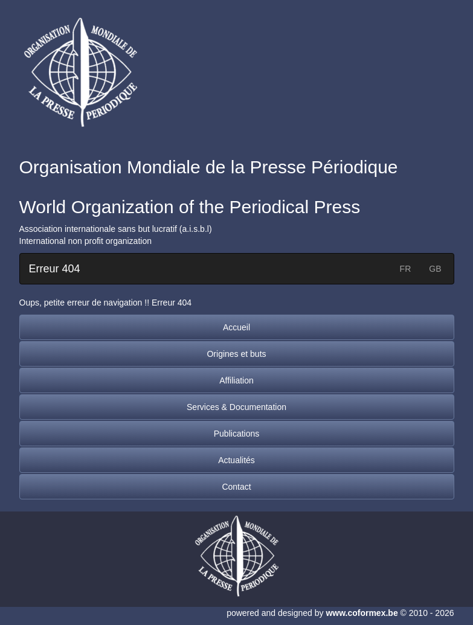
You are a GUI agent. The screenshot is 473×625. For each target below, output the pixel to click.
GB (435, 269)
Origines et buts (236, 354)
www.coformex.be (361, 613)
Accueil (236, 327)
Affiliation (236, 380)
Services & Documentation (236, 407)
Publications (237, 433)
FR (405, 269)
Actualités (236, 460)
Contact (236, 487)
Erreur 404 (54, 269)
